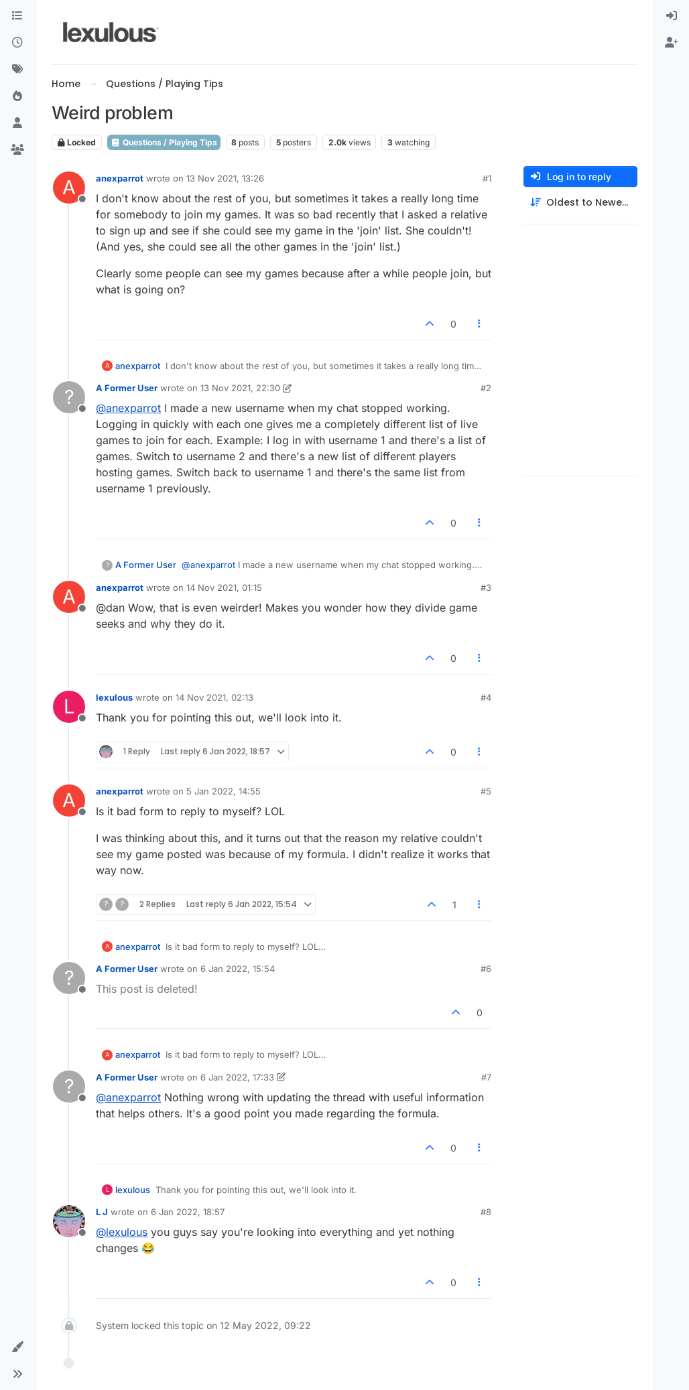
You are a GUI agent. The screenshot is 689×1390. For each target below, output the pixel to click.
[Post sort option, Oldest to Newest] (580, 202)
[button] (17, 1347)
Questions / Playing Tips (164, 142)
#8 (486, 1211)
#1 (487, 178)
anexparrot (119, 178)
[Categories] (17, 16)
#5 (486, 791)
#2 (486, 388)
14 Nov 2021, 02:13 (214, 697)
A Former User (127, 388)
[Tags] (17, 69)
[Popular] (17, 96)
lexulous (114, 697)
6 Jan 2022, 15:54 (237, 968)
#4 (486, 697)
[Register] (672, 43)
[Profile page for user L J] (69, 1221)
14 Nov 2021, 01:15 (224, 587)
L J (102, 1211)
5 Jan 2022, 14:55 (223, 791)
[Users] (17, 123)
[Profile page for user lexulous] (69, 707)
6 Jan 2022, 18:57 (188, 1211)
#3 (486, 587)
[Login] (672, 16)
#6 (486, 968)
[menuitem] (672, 16)
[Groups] (17, 150)
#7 (486, 1077)
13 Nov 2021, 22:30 (240, 388)
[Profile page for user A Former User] (69, 397)
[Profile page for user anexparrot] (69, 187)
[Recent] (17, 43)
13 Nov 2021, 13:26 (225, 178)
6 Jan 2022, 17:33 (237, 1077)
